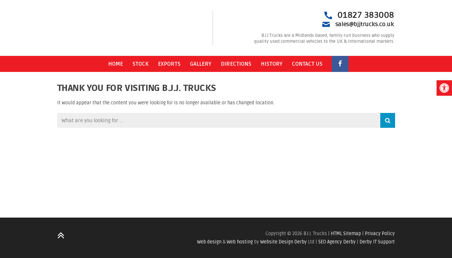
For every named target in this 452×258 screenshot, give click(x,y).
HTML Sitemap (346, 234)
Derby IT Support (377, 242)
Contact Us (307, 64)
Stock (140, 64)
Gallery (200, 64)
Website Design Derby (283, 242)
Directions (236, 64)
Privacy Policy (380, 234)
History (271, 64)
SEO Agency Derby (337, 242)
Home (115, 64)
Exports (169, 64)
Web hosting (240, 242)
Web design (209, 242)
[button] (444, 88)
